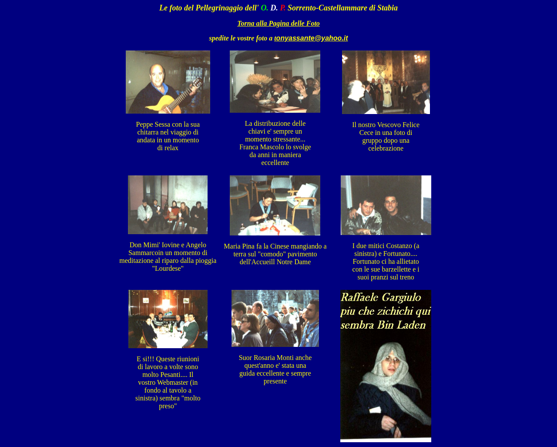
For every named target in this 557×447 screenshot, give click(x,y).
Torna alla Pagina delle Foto (278, 23)
